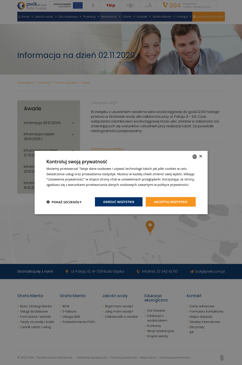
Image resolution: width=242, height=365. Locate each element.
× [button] (200, 156)
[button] (64, 202)
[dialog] (121, 182)
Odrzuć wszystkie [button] (118, 202)
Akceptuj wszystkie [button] (170, 202)
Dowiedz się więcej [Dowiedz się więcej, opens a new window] (60, 190)
